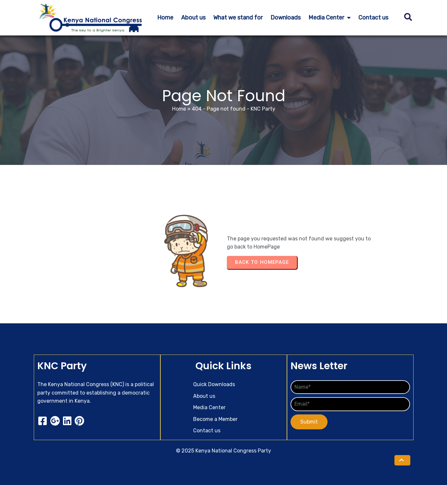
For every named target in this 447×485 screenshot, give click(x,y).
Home (179, 109)
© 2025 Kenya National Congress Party (223, 451)
